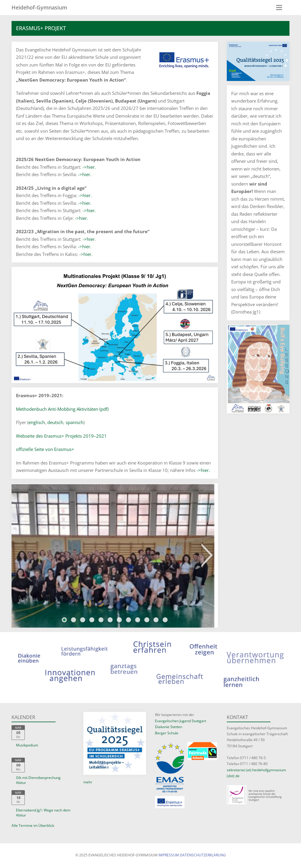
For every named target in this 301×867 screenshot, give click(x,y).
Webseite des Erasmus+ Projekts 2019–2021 (61, 436)
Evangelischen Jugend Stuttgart (180, 720)
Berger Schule (166, 733)
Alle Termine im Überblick (33, 825)
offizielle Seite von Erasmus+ (45, 449)
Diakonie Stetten (168, 726)
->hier (88, 239)
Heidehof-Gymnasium (39, 7)
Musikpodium (27, 745)
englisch (36, 422)
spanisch (74, 422)
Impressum (168, 855)
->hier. (89, 167)
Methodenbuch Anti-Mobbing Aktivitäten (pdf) (62, 409)
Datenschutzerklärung (203, 855)
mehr (87, 782)
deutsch (55, 422)
